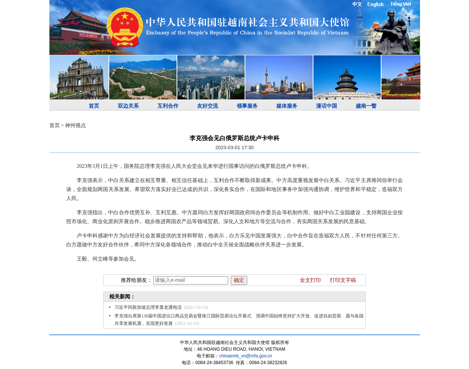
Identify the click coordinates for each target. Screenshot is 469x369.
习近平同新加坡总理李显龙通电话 (148, 307)
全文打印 (310, 280)
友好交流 (207, 106)
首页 (94, 106)
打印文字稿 (343, 280)
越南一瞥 (366, 106)
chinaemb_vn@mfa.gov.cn (245, 356)
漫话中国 (326, 106)
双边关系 (128, 106)
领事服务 (247, 106)
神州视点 (75, 125)
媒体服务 (286, 106)
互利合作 (167, 106)
